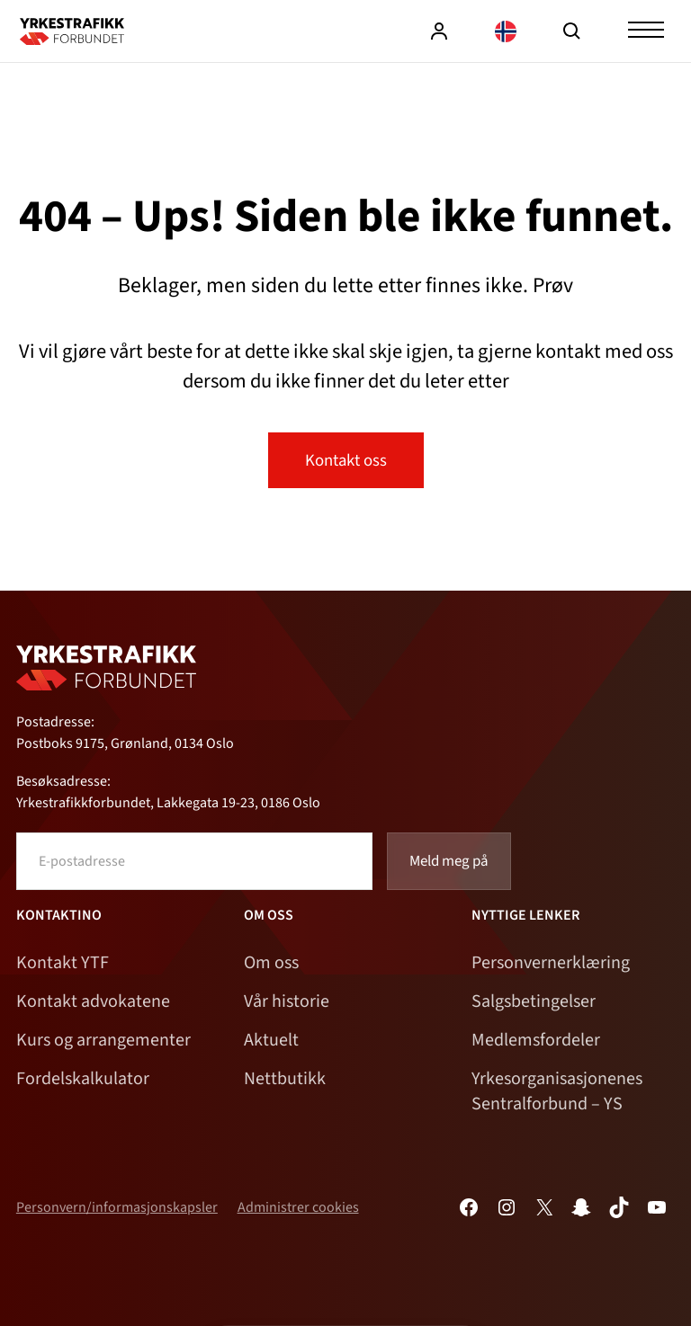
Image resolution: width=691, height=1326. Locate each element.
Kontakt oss (346, 460)
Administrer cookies (298, 1207)
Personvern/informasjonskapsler (117, 1207)
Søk (572, 31)
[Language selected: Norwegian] (505, 31)
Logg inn (439, 31)
